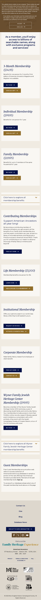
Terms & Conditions (21, 558)
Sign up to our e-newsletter (19, 529)
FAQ (32, 558)
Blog (20, 517)
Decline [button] (20, 27)
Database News (20, 522)
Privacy (10, 558)
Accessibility (21, 560)
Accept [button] (19, 23)
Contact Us (20, 506)
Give (20, 511)
